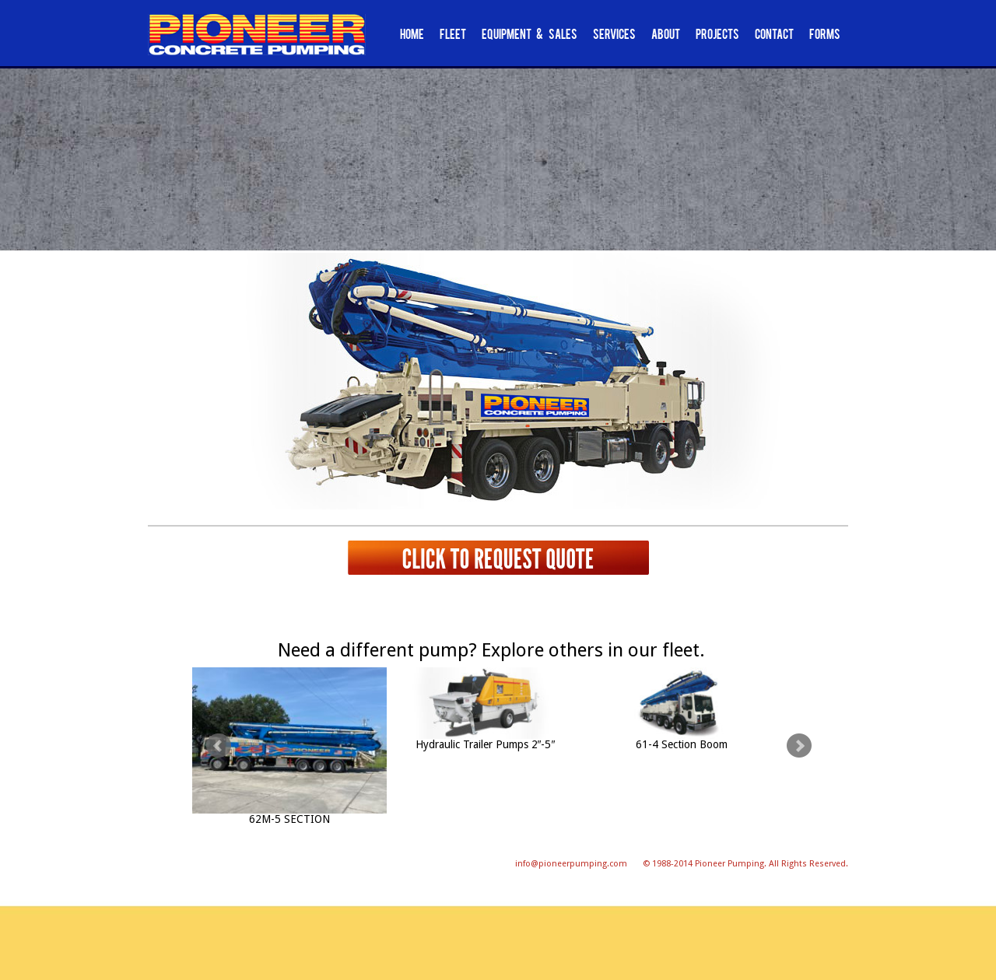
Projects (717, 35)
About (665, 35)
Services (614, 35)
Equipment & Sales (529, 35)
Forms (824, 35)
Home (412, 35)
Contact (774, 35)
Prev (218, 745)
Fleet (453, 35)
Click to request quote (498, 558)
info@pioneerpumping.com (571, 864)
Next (799, 745)
